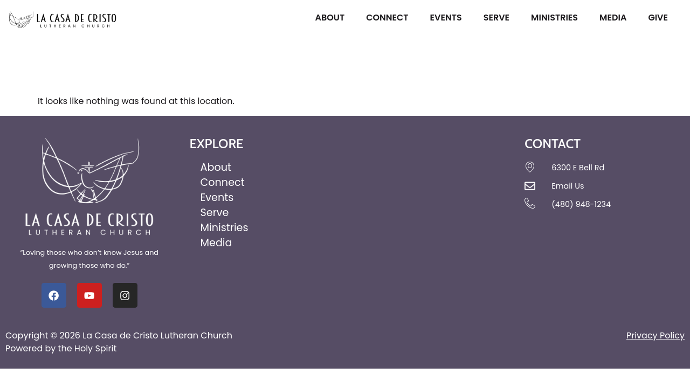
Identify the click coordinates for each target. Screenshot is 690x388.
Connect (389, 17)
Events (448, 17)
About (332, 17)
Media (615, 17)
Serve (499, 17)
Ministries (557, 17)
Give (660, 17)
